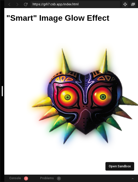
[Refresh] (25, 4)
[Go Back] (9, 4)
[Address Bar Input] (75, 4)
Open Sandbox (120, 166)
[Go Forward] (17, 4)
